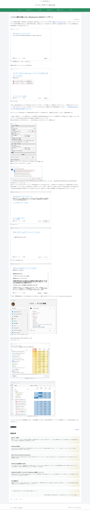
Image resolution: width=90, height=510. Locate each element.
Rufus (12, 116)
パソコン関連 (13, 426)
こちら (75, 116)
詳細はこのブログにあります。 (59, 21)
